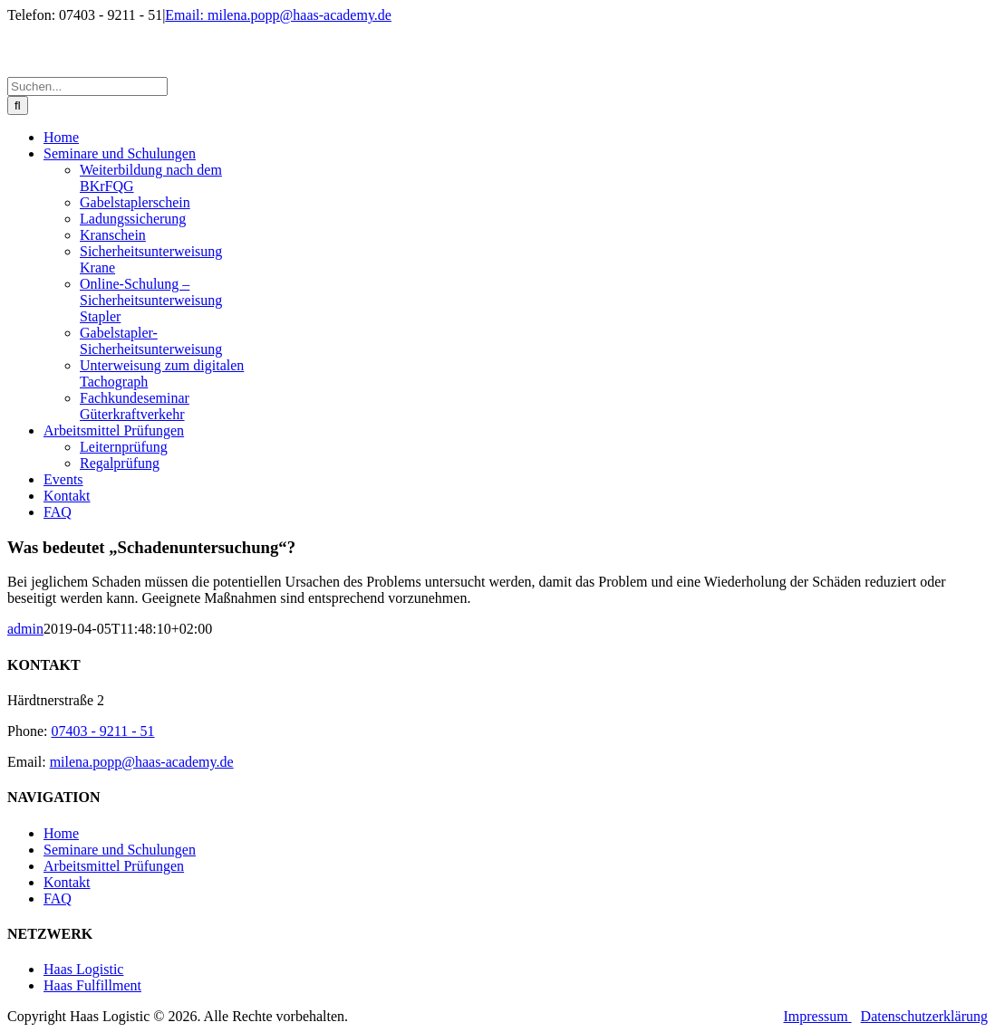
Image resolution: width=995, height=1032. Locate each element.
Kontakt (67, 882)
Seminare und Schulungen (119, 849)
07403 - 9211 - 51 (102, 731)
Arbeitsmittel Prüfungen (113, 866)
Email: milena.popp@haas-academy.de (278, 15)
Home (61, 833)
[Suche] (17, 105)
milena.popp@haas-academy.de (142, 761)
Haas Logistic (83, 969)
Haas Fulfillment (92, 985)
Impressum (818, 1016)
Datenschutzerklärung (924, 1016)
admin (25, 628)
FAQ (57, 898)
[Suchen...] (87, 86)
